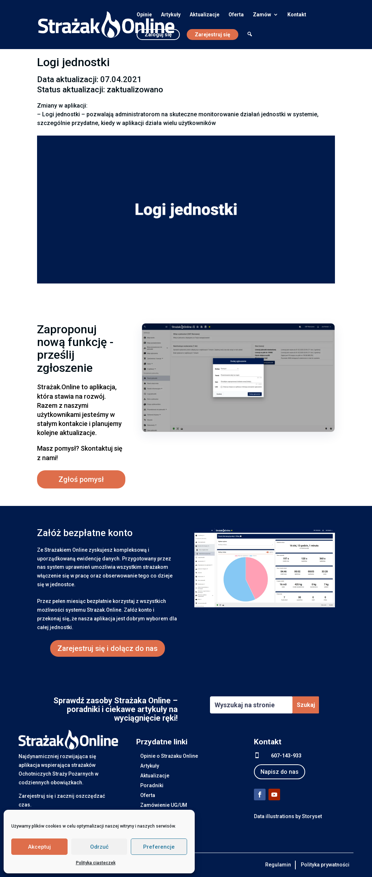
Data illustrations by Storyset (288, 816)
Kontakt (296, 14)
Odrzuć (99, 847)
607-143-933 (286, 756)
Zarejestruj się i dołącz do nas (107, 648)
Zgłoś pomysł (81, 479)
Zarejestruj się (212, 34)
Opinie (144, 14)
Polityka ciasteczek (96, 862)
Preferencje (159, 847)
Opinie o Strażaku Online (169, 756)
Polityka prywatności (325, 865)
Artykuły (171, 14)
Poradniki (151, 785)
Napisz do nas (279, 771)
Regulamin (278, 865)
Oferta (236, 14)
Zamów (262, 14)
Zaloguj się (158, 34)
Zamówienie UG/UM (163, 805)
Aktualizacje (204, 14)
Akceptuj (39, 847)
